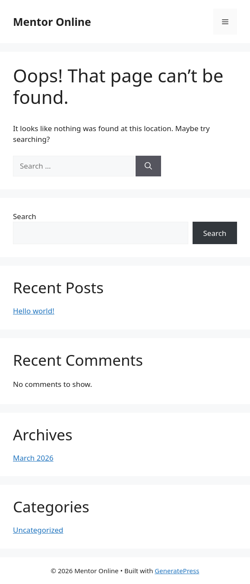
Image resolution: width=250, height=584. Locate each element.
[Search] (148, 166)
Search (24, 216)
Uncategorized (38, 530)
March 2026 (33, 458)
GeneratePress (177, 570)
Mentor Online (52, 21)
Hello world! (33, 311)
